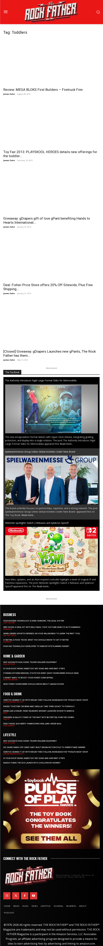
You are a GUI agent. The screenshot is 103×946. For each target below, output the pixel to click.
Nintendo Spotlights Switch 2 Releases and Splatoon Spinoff (36, 522)
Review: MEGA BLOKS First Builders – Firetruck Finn (43, 90)
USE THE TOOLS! (9, 635)
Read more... (66, 443)
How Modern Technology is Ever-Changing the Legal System (33, 621)
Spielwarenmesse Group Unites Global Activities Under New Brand (40, 451)
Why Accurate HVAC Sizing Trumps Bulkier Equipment (30, 662)
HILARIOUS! (7, 629)
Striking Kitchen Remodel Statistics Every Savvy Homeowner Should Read (41, 673)
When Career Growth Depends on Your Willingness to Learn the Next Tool (41, 634)
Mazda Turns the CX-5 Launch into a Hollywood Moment (32, 763)
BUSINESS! (7, 642)
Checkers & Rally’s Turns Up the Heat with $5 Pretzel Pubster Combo (38, 717)
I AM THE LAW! (9, 623)
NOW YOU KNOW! (10, 679)
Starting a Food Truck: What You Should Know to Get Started (36, 640)
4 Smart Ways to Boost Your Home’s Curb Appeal (28, 678)
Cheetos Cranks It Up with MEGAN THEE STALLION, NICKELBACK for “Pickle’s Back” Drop (45, 700)
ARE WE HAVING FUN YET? (13, 702)
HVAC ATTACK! (9, 664)
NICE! (5, 713)
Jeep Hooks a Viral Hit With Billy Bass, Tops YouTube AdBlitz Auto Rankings (41, 627)
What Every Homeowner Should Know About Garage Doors (33, 684)
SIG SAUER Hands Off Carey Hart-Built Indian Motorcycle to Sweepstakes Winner (44, 747)
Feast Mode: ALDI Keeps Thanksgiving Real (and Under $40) (32, 724)
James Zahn (9, 94)
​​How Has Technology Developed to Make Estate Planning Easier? (36, 646)
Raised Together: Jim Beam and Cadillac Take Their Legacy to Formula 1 (39, 706)
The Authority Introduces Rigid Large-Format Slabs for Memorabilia (40, 380)
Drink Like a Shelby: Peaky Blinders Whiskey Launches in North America (38, 711)
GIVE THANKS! (9, 725)
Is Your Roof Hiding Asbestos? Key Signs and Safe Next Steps (34, 669)
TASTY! (6, 719)
